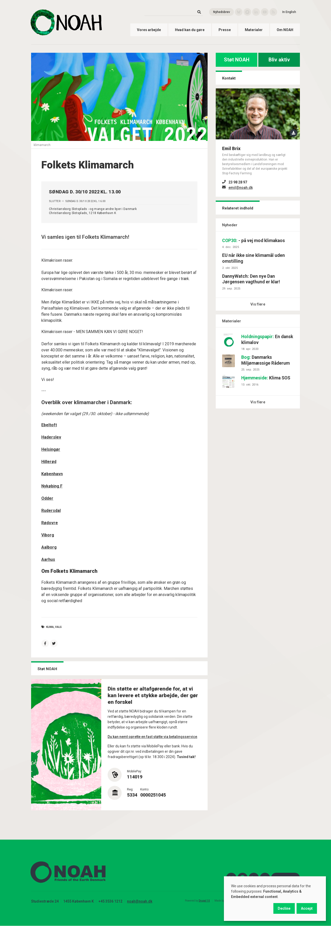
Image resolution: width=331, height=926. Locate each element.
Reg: (130, 789)
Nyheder (229, 225)
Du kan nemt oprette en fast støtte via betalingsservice (152, 737)
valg (58, 627)
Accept (307, 908)
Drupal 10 (204, 900)
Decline (284, 908)
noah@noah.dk (139, 901)
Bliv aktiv (279, 60)
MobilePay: (134, 771)
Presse (225, 30)
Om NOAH (285, 30)
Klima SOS (265, 377)
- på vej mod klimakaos (253, 240)
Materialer (254, 30)
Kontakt (229, 78)
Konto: (144, 789)
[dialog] (275, 898)
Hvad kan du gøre (190, 30)
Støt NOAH (236, 60)
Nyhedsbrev (221, 12)
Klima (50, 627)
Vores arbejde (149, 30)
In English (289, 12)
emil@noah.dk (240, 188)
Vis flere (257, 304)
